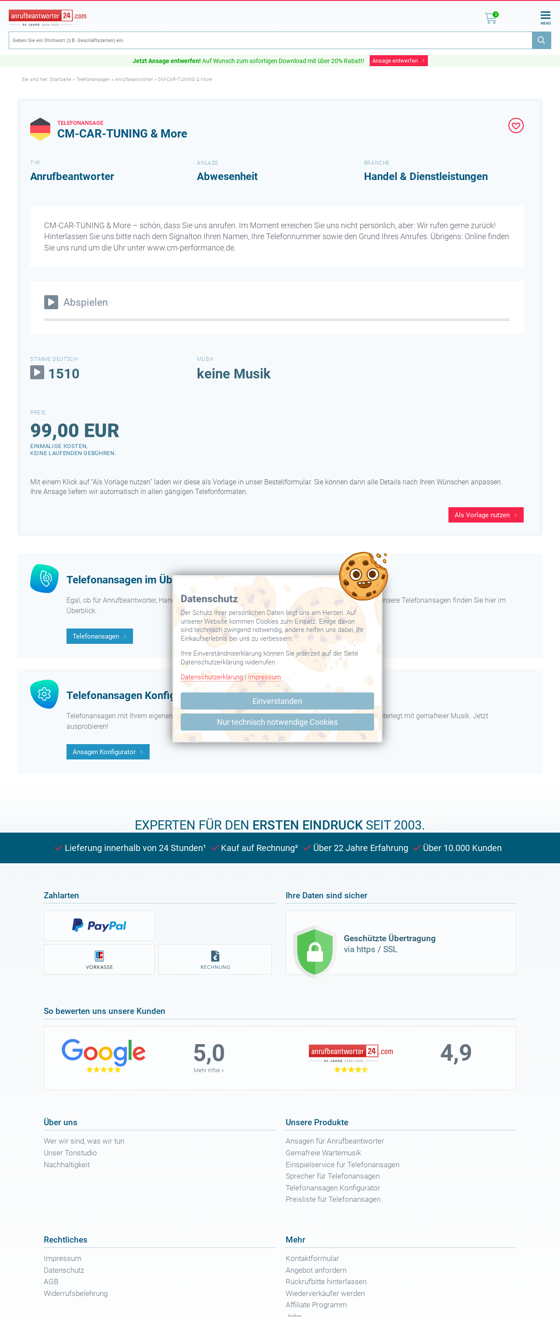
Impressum (264, 677)
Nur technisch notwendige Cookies (277, 722)
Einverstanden (277, 701)
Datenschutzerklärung (212, 677)
